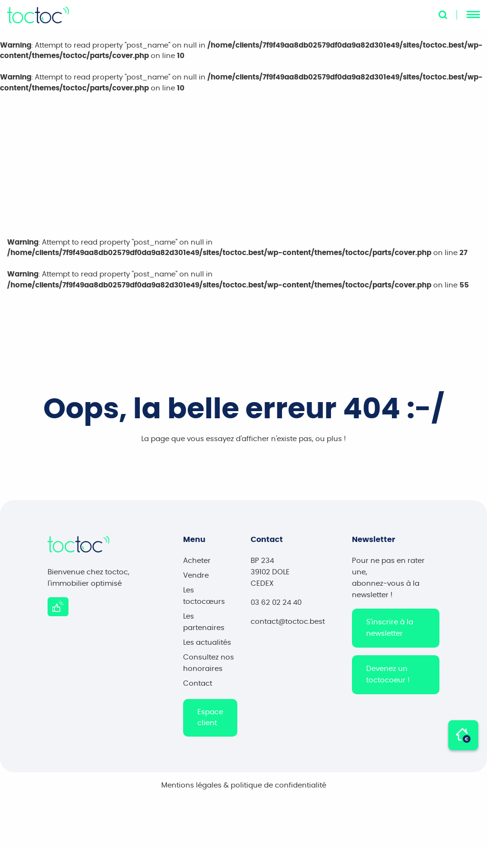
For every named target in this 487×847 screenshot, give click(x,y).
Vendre (196, 578)
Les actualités (207, 645)
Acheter (197, 563)
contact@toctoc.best (288, 624)
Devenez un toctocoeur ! (387, 677)
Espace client (210, 720)
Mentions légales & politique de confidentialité (243, 788)
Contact (197, 686)
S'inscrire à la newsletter (389, 630)
